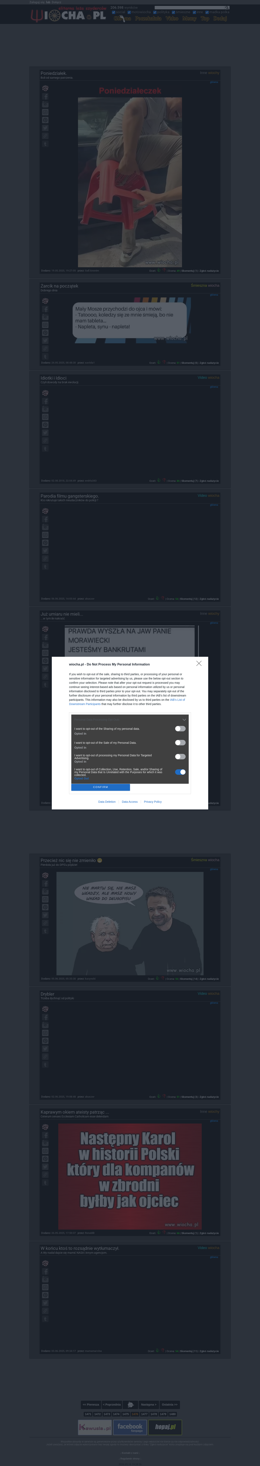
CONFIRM (100, 787)
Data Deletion (107, 801)
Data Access (130, 801)
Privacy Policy (153, 801)
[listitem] (130, 720)
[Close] (200, 665)
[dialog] (130, 733)
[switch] (180, 728)
